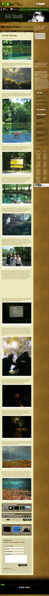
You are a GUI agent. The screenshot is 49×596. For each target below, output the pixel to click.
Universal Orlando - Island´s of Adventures (17, 534)
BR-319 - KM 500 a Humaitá (40, 136)
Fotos (29, 9)
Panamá (44, 84)
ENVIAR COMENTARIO (27, 519)
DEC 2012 (38, 161)
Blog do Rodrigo (25, 525)
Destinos (26, 9)
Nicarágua (40, 84)
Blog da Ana (11, 586)
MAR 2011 (45, 172)
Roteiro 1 (28, 510)
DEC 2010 (38, 177)
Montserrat (36, 84)
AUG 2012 (38, 165)
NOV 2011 (38, 170)
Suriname (36, 88)
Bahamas (42, 72)
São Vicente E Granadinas (39, 87)
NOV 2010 (38, 178)
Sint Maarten (46, 87)
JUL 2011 (38, 174)
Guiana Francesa (40, 80)
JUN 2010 (45, 177)
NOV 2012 (38, 162)
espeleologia (19, 502)
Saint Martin (37, 86)
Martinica (43, 83)
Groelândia (36, 79)
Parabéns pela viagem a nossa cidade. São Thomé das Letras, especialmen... (41, 143)
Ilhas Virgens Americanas (39, 82)
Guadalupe (41, 79)
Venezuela (39, 89)
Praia (36, 66)
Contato (44, 586)
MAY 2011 (45, 170)
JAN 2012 (45, 166)
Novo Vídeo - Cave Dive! (41, 102)
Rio (39, 66)
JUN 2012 (45, 161)
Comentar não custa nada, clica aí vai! (16, 520)
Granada (45, 78)
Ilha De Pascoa (41, 81)
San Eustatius (41, 86)
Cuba (40, 75)
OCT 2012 (38, 163)
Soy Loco (41, 9)
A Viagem (36, 586)
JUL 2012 (38, 166)
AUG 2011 (38, 173)
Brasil (37, 74)
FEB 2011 (45, 173)
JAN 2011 (45, 174)
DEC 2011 (38, 169)
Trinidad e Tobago (41, 88)
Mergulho (44, 63)
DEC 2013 (38, 153)
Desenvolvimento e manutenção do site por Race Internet (32, 593)
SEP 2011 (38, 172)
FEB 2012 (45, 165)
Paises (22, 9)
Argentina (36, 72)
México (47, 83)
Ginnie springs (6, 24)
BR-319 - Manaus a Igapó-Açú (41, 130)
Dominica (45, 75)
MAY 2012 (45, 162)
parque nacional (42, 65)
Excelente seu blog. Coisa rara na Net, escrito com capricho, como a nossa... (41, 138)
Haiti (44, 80)
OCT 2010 (38, 179)
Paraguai (47, 84)
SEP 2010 (38, 180)
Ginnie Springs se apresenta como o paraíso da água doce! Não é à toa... (41, 96)
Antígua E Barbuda (43, 71)
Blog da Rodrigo (18, 586)
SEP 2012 (38, 164)
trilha (47, 66)
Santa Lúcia (46, 86)
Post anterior (4, 525)
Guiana (36, 80)
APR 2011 (45, 171)
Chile (43, 74)
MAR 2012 (45, 164)
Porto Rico (38, 85)
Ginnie (8, 148)
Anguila (38, 71)
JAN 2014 (45, 151)
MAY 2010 (45, 178)
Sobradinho (39, 141)
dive (16, 502)
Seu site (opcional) (8, 551)
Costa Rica (36, 75)
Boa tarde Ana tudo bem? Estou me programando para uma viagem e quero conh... (41, 120)
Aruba (39, 72)
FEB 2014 (38, 151)
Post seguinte (14, 525)
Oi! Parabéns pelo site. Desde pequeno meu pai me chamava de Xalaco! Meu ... (41, 126)
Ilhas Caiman (46, 81)
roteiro (41, 66)
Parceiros (46, 9)
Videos (32, 9)
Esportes (36, 9)
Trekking (44, 66)
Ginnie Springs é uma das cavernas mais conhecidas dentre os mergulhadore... (41, 104)
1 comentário (10, 31)
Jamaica (39, 83)
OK (44, 28)
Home (1, 24)
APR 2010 (45, 179)
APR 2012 (45, 163)
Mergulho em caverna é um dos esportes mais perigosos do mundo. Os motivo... (41, 100)
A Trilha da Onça (5, 510)
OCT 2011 (38, 171)
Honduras (36, 81)
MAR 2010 (45, 180)
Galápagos (42, 78)
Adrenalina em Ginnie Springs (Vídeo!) (26, 534)
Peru (35, 85)
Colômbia (46, 74)
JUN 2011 (45, 169)
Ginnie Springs (39, 94)
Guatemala (45, 79)
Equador (39, 77)
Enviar (22, 566)
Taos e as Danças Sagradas (40, 124)
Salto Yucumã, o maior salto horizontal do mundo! (41, 118)
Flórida (8, 38)
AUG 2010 (38, 181)
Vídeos (24, 586)
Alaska (36, 71)
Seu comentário (8, 554)
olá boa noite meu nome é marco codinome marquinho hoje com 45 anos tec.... (41, 132)
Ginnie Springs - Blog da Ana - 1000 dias (12, 4)
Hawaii (47, 80)
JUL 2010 (38, 182)
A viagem (40, 4)
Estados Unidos (4, 38)
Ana (2, 24)
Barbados (46, 72)
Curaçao (42, 75)
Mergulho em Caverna (41, 98)
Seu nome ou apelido (9, 546)
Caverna (15, 502)
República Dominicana (45, 85)
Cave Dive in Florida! (16, 510)
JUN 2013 (45, 153)
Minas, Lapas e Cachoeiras (10, 510)
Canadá (40, 74)
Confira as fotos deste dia (20, 31)
